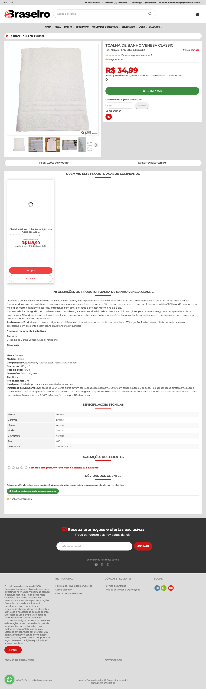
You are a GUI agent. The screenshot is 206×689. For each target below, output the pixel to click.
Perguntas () (114, 59)
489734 (115, 50)
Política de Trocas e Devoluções (122, 590)
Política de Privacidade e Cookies (73, 586)
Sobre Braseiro (63, 590)
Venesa (195, 50)
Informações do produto (54, 163)
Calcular (142, 105)
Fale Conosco (92, 2)
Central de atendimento (68, 593)
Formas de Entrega (115, 586)
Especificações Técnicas (152, 163)
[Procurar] (151, 14)
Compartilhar (113, 110)
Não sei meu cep (132, 100)
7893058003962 (136, 50)
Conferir (13, 650)
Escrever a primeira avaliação (137, 55)
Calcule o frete (123, 99)
